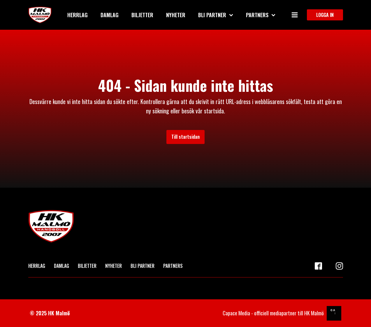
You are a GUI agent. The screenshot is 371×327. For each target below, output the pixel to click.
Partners (260, 15)
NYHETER (113, 265)
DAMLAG (61, 265)
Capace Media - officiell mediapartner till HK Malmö (273, 313)
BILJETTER (87, 265)
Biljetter (142, 15)
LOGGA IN (325, 14)
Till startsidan (185, 136)
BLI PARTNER (142, 265)
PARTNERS (173, 265)
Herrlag (77, 15)
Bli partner (215, 15)
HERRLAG (36, 265)
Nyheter (175, 15)
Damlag (110, 15)
